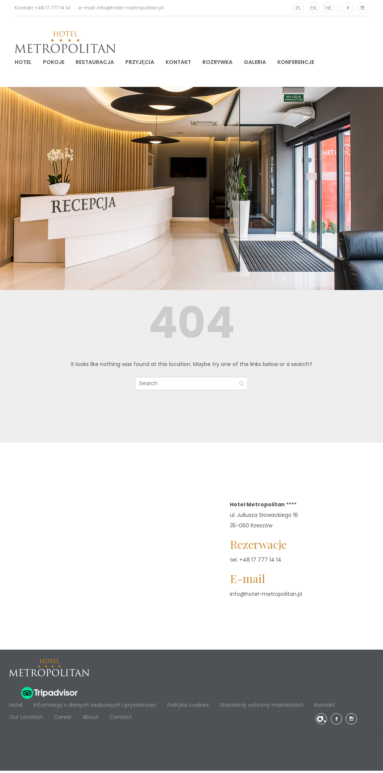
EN (313, 8)
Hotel (23, 63)
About (91, 719)
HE (328, 8)
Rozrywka (217, 63)
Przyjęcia (139, 63)
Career (63, 719)
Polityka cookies (188, 707)
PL (298, 8)
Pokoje (53, 63)
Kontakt (178, 63)
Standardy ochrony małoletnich (262, 707)
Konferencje (295, 63)
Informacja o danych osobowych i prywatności (95, 707)
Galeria (255, 63)
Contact (120, 719)
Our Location (26, 719)
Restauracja (95, 63)
